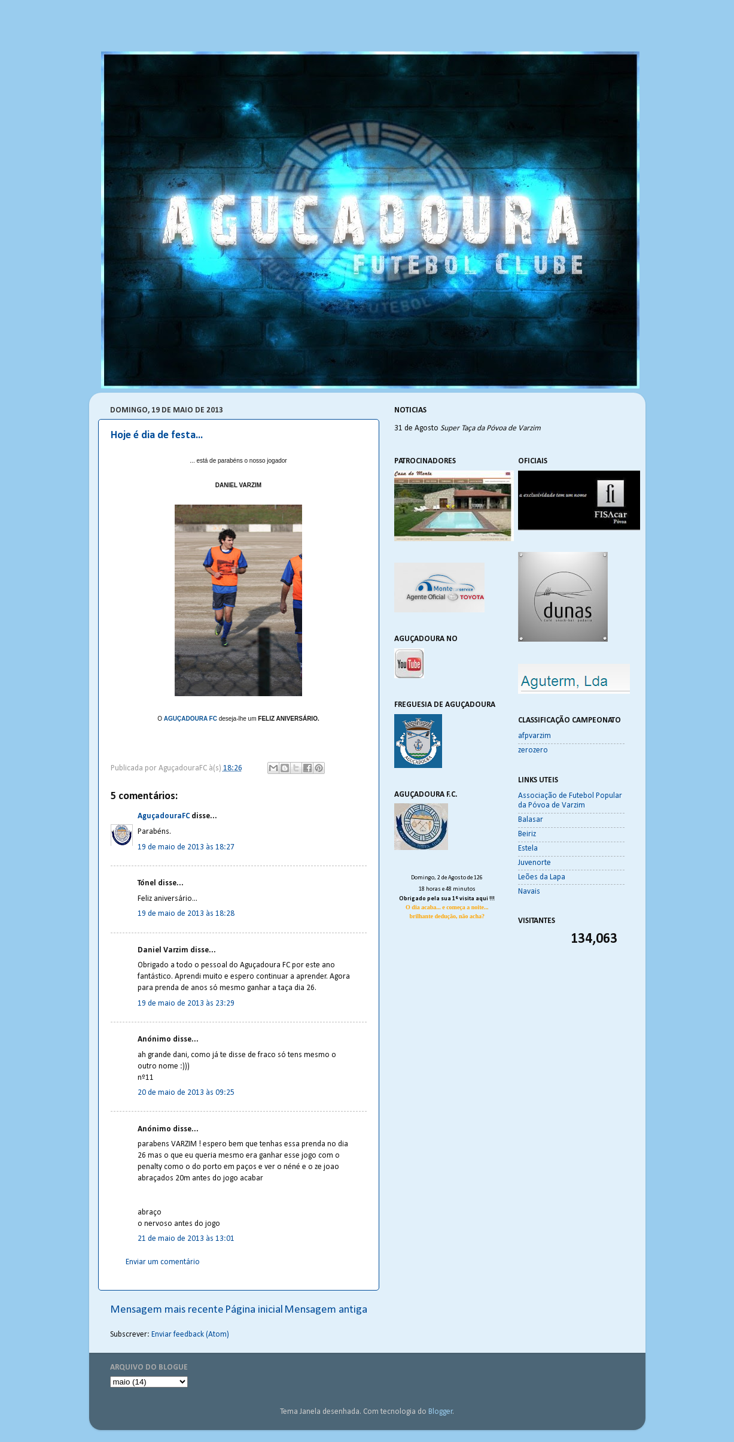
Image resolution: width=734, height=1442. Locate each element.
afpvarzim (534, 736)
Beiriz (527, 834)
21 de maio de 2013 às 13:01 (186, 1239)
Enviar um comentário (163, 1262)
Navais (529, 891)
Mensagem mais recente (167, 1310)
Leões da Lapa (541, 877)
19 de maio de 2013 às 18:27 (186, 847)
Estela (528, 848)
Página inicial (254, 1310)
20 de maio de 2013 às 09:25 (186, 1093)
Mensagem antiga (325, 1310)
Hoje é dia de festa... (157, 435)
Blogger (440, 1412)
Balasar (530, 820)
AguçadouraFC (164, 816)
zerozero (533, 750)
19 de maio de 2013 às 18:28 (186, 914)
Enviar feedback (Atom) (190, 1334)
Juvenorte (534, 863)
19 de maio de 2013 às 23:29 (186, 1003)
